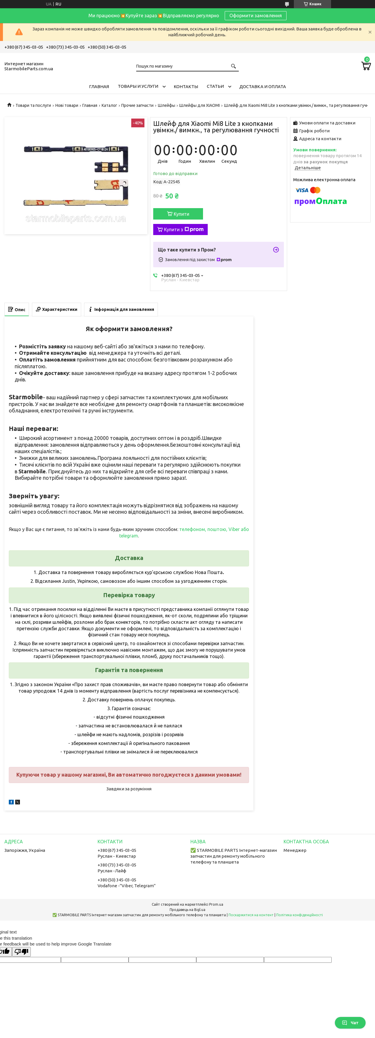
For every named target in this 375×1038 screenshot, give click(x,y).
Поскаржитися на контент (251, 915)
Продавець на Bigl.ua (187, 910)
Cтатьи (215, 86)
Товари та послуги (33, 105)
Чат (350, 1022)
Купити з (184, 229)
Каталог (109, 105)
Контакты (186, 86)
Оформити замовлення (255, 15)
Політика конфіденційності (299, 915)
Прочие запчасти (137, 105)
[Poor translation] (21, 952)
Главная (99, 86)
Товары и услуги (138, 86)
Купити (181, 214)
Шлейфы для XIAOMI (199, 105)
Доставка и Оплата (262, 86)
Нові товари (66, 105)
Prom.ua (216, 904)
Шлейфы (166, 105)
